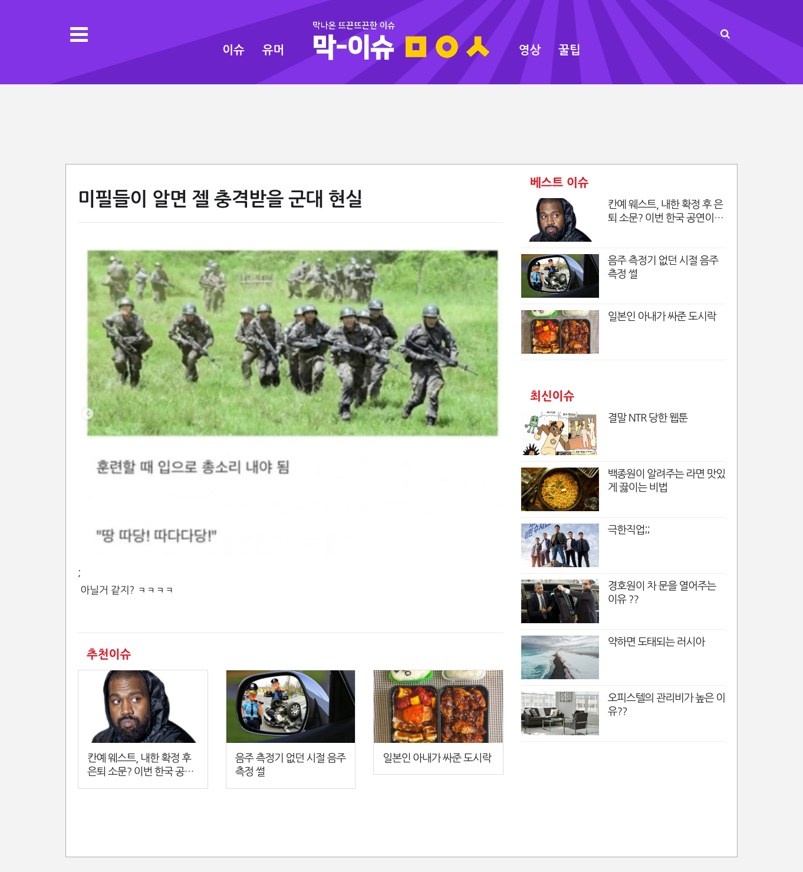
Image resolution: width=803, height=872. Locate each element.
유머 (273, 50)
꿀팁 (569, 50)
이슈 (233, 50)
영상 (530, 50)
